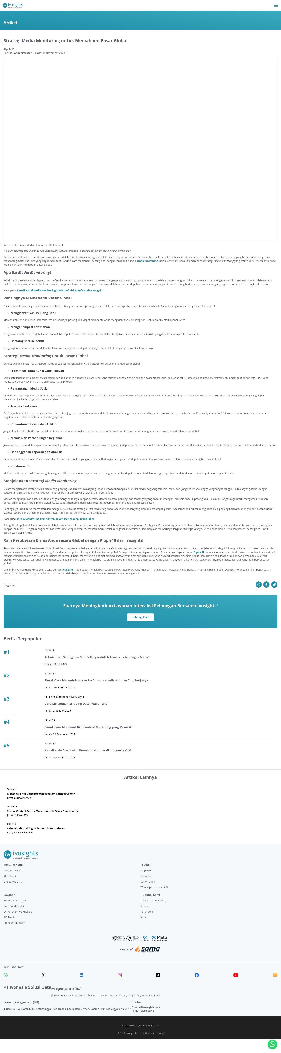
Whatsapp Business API (154, 900)
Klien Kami (10, 889)
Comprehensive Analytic (18, 925)
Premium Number (14, 936)
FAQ (118, 1046)
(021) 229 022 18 (144, 1024)
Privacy (128, 1046)
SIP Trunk (9, 930)
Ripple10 (145, 884)
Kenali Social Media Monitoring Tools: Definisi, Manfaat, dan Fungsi (59, 304)
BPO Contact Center (15, 914)
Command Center (14, 919)
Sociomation (147, 895)
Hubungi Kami (140, 631)
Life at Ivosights (13, 895)
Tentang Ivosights (14, 884)
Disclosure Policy (155, 1046)
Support (145, 919)
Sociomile (146, 889)
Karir (143, 930)
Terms (138, 1046)
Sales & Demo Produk (153, 914)
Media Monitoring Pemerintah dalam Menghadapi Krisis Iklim (55, 532)
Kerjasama (146, 925)
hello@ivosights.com (147, 1020)
